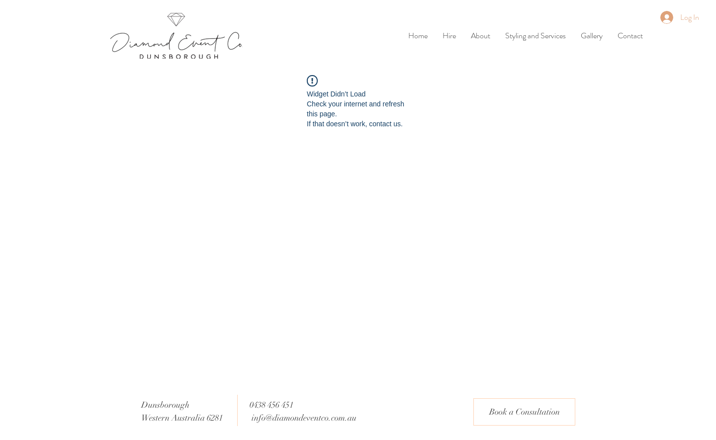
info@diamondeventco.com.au (304, 418)
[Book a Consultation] (524, 412)
